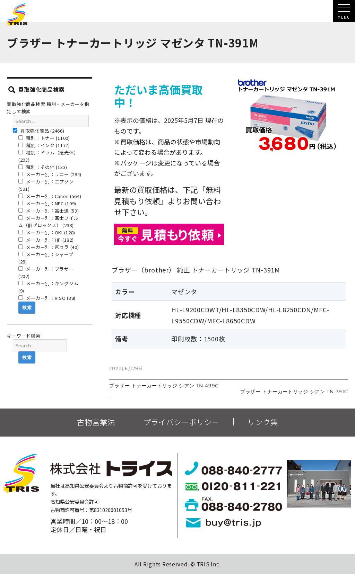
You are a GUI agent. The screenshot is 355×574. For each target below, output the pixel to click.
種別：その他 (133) (42, 167)
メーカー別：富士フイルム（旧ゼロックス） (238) (48, 221)
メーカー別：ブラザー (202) (46, 272)
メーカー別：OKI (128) (46, 232)
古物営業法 (96, 422)
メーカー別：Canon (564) (49, 196)
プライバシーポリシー (181, 422)
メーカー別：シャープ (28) (45, 258)
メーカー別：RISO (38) (47, 298)
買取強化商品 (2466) (38, 130)
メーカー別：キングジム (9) (48, 287)
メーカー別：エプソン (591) (46, 185)
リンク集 (263, 422)
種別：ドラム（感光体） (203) (48, 156)
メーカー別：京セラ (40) (48, 247)
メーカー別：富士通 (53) (48, 210)
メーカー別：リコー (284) (49, 174)
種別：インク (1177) (44, 145)
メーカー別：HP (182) (46, 239)
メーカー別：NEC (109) (47, 203)
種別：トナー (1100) (44, 138)
